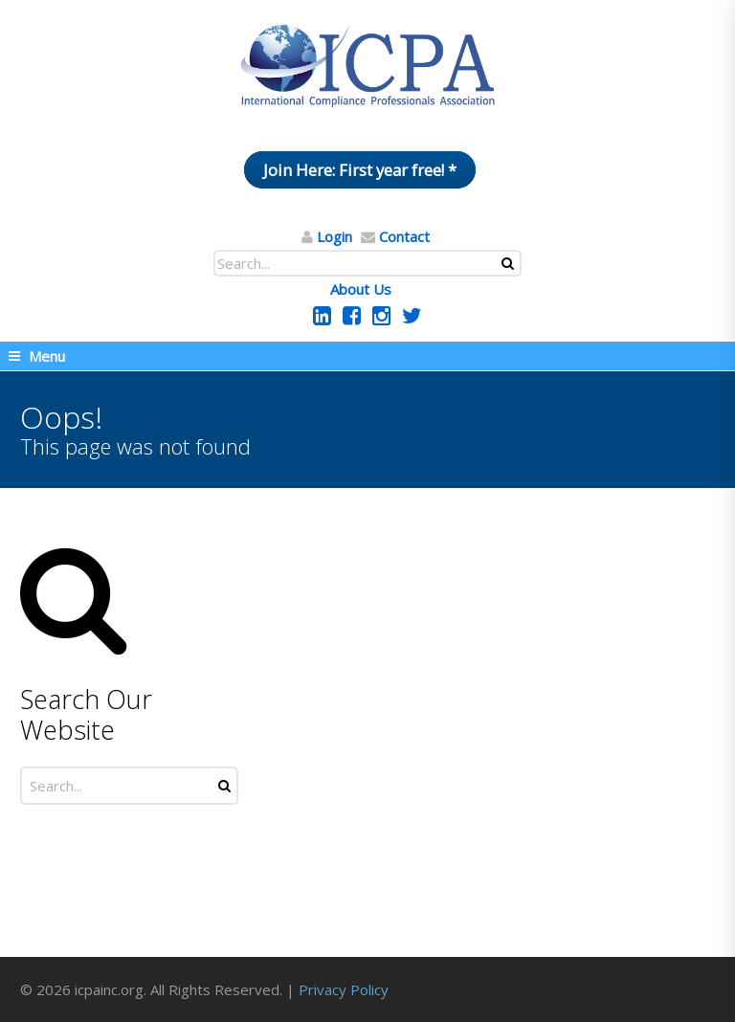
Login (334, 236)
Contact (404, 236)
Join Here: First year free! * (360, 170)
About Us (360, 289)
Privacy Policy (344, 989)
